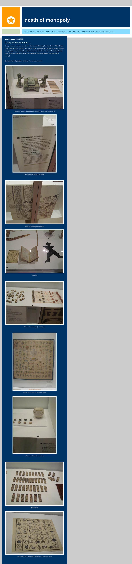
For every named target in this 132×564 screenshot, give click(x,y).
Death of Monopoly (47, 20)
